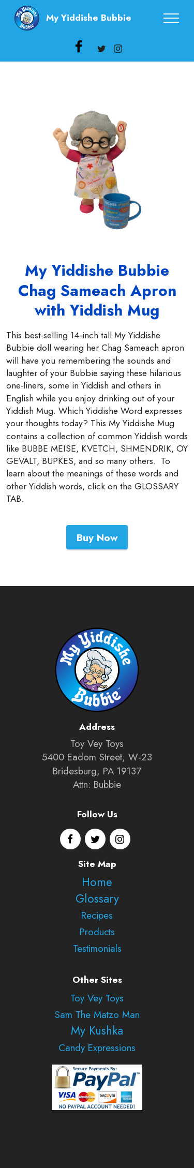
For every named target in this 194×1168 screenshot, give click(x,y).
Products (97, 932)
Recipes (97, 915)
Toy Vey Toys (97, 998)
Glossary (97, 898)
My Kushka (97, 1030)
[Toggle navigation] (171, 18)
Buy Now (97, 537)
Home (97, 882)
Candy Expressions (97, 1048)
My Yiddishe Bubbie (88, 17)
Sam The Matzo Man (97, 1015)
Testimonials (97, 948)
